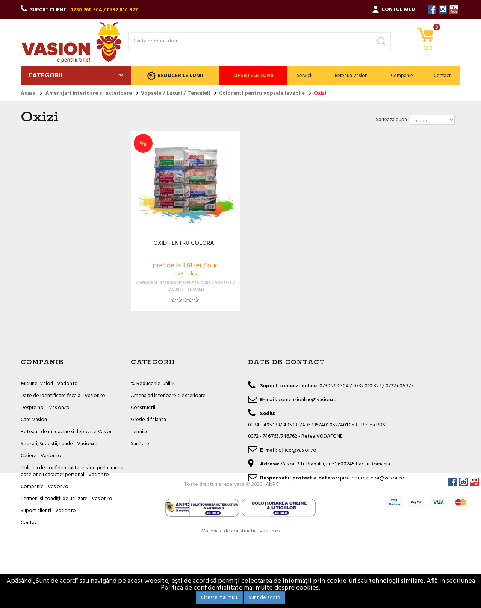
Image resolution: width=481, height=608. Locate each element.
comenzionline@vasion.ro (307, 400)
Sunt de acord (264, 597)
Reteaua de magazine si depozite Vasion (67, 432)
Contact (442, 76)
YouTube (453, 9)
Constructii (143, 407)
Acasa (28, 93)
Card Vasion (34, 419)
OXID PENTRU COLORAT (185, 243)
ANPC (272, 549)
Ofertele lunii (253, 75)
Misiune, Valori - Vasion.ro (49, 383)
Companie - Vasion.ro (44, 486)
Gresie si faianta (148, 419)
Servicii (304, 76)
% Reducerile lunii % (153, 383)
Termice (140, 432)
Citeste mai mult (219, 597)
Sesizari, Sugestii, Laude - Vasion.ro (59, 444)
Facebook (432, 9)
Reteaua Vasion (351, 76)
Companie (402, 76)
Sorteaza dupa (391, 120)
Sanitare (140, 444)
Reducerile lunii (175, 75)
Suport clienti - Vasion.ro (48, 510)
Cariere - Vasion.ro (41, 456)
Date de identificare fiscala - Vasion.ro (63, 395)
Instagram (443, 9)
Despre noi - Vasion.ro (45, 407)
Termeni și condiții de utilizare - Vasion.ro (66, 498)
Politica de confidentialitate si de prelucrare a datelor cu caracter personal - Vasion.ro (72, 471)
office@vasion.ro (297, 450)
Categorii (45, 75)
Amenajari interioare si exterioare (168, 395)
